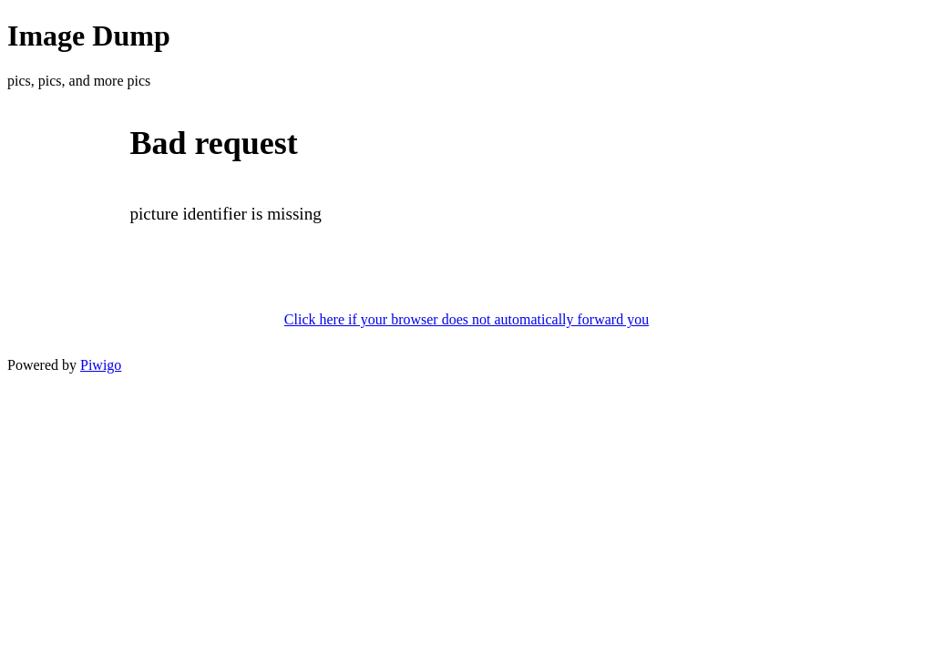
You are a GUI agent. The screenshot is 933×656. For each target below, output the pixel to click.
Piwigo (100, 365)
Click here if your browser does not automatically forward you (466, 319)
